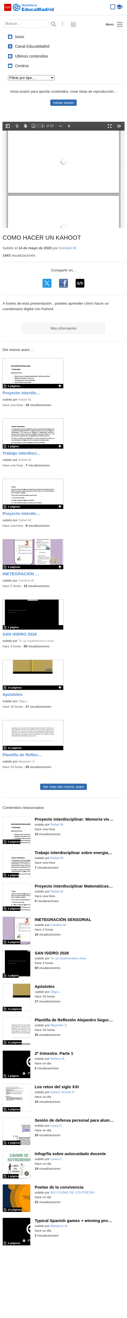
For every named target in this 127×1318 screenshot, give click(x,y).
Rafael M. (25, 399)
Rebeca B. (57, 1058)
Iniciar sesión (63, 103)
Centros (22, 66)
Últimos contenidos (31, 56)
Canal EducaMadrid (32, 46)
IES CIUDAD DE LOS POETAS (72, 1192)
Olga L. (23, 701)
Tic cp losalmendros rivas (36, 640)
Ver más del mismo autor (63, 787)
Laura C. (56, 1125)
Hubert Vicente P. (62, 1092)
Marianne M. (59, 1226)
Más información (64, 328)
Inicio (19, 37)
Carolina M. (26, 580)
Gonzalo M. (68, 248)
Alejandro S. (26, 761)
